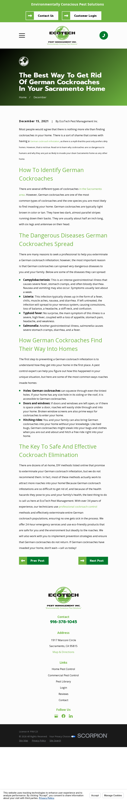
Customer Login (85, 16)
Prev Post (38, 614)
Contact (63, 754)
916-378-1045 (63, 675)
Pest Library (63, 735)
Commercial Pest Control (63, 729)
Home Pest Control (63, 723)
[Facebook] (63, 770)
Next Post (96, 614)
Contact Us (46, 16)
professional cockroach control (78, 560)
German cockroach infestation (44, 194)
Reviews (63, 747)
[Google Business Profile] (56, 770)
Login (63, 741)
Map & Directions (63, 705)
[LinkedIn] (71, 770)
